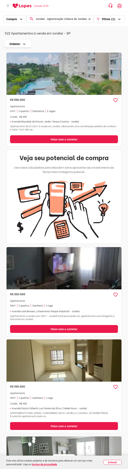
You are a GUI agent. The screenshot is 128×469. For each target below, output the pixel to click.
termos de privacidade (44, 464)
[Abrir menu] (7, 6)
